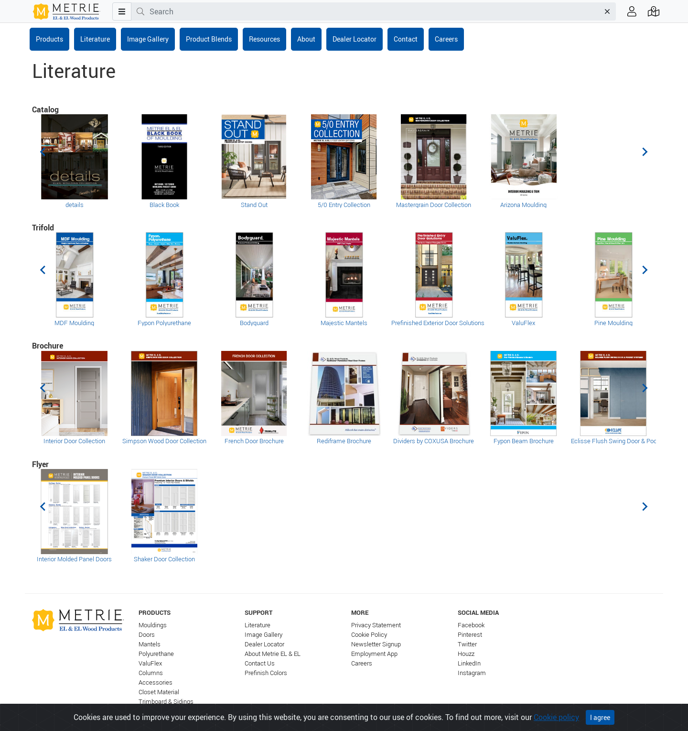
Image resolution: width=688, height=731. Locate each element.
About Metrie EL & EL (273, 654)
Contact (406, 39)
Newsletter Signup (376, 644)
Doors (147, 635)
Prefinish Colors (266, 673)
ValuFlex (150, 663)
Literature (95, 39)
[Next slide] (644, 152)
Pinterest (470, 635)
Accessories (155, 682)
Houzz (466, 654)
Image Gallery (148, 39)
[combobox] (374, 11)
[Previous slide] (43, 152)
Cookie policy (556, 717)
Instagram (472, 673)
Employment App (374, 654)
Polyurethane (156, 654)
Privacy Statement (376, 625)
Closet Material (159, 692)
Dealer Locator (354, 39)
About (306, 39)
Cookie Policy (369, 635)
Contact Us (260, 663)
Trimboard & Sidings (166, 702)
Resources (264, 39)
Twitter (467, 644)
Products (49, 39)
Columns (151, 673)
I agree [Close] (600, 717)
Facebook (471, 625)
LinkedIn (469, 663)
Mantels (150, 644)
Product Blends (209, 39)
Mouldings (153, 625)
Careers (446, 39)
